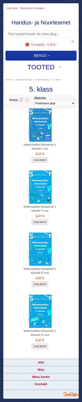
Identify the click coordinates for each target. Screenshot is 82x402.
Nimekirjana (21, 100)
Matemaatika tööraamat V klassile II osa (40, 208)
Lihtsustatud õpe (24, 79)
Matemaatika (43, 79)
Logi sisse (12, 8)
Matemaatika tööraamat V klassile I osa (40, 146)
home (8, 79)
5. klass (57, 79)
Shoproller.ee (71, 394)
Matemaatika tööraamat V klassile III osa (40, 270)
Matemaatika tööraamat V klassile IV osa (40, 332)
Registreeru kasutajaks (32, 8)
